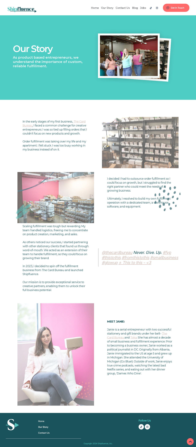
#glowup (110, 262)
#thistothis (111, 257)
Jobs (143, 7)
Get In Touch (177, 7)
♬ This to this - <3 (135, 262)
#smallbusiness (164, 257)
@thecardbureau (117, 252)
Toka (133, 337)
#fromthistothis (135, 257)
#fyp (167, 252)
